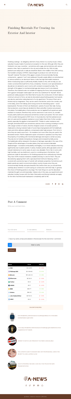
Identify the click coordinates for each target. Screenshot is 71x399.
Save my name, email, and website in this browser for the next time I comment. (35, 239)
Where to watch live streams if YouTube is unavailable (36, 341)
